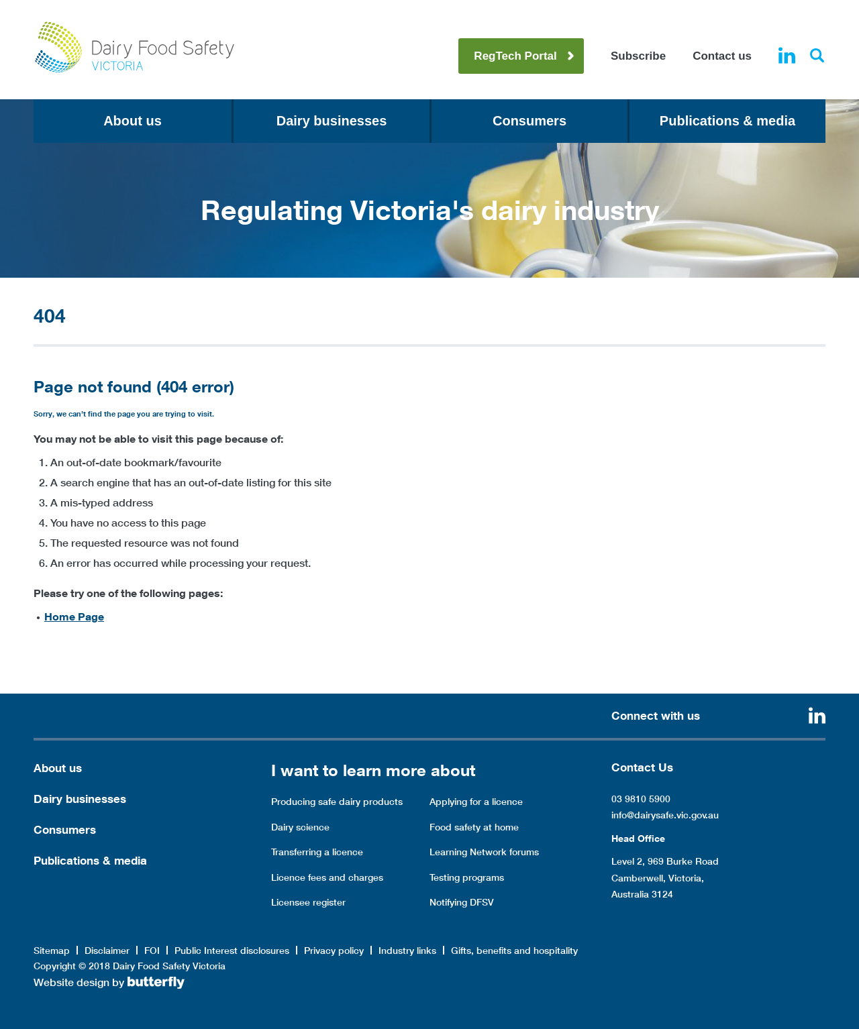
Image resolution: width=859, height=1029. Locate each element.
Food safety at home (474, 827)
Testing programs (467, 877)
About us (132, 120)
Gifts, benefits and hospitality (514, 950)
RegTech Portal (515, 56)
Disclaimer (107, 950)
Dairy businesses (331, 120)
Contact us (722, 56)
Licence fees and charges (327, 877)
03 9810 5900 (640, 799)
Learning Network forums (484, 852)
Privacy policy (334, 950)
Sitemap (52, 950)
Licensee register (308, 902)
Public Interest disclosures (231, 950)
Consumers (529, 120)
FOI (152, 950)
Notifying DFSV (462, 902)
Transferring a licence (317, 852)
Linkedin (786, 55)
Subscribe (638, 56)
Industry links (407, 950)
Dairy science (300, 827)
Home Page (74, 616)
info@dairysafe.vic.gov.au (665, 815)
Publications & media (727, 120)
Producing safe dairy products (337, 802)
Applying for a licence (476, 802)
